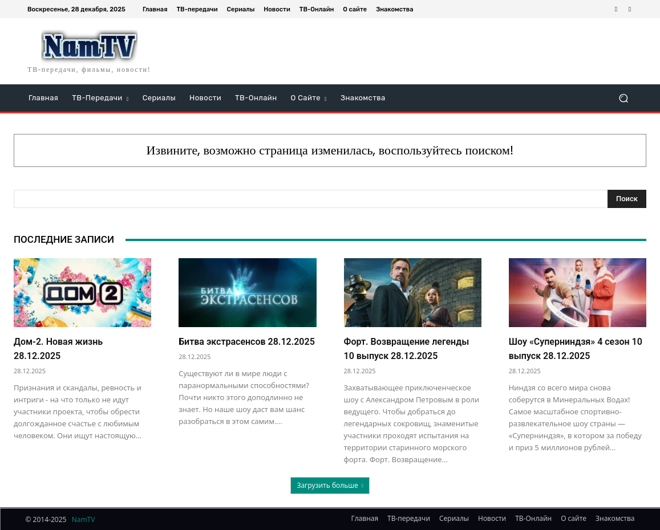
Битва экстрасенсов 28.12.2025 (247, 341)
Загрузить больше (330, 485)
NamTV (83, 519)
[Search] (627, 199)
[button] (623, 98)
